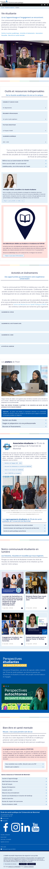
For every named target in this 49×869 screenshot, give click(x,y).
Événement (8, 834)
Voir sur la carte (5, 818)
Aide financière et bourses (10, 781)
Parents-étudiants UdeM (9, 804)
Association (39, 33)
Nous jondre (4, 820)
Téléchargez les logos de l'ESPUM (8, 849)
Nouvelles (4, 35)
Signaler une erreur (5, 841)
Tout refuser (23, 864)
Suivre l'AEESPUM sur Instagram (13, 473)
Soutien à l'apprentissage (10, 778)
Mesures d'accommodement (10, 793)
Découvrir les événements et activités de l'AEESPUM (18, 466)
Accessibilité (8, 839)
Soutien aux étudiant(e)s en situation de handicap (17, 796)
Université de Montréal (4, 1)
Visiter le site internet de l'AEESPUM (14, 469)
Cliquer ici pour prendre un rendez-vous (14, 200)
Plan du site (3, 839)
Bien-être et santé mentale (16, 35)
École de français (7, 784)
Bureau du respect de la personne (12, 801)
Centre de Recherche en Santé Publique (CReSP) (30, 304)
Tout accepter (31, 864)
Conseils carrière (7, 790)
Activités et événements (27, 33)
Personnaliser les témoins (11, 864)
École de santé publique (16, 2)
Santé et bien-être (7, 798)
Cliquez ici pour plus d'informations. (14, 255)
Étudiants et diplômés (9, 7)
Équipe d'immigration (8, 787)
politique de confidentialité (14, 866)
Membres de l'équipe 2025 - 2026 (13, 463)
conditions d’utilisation (29, 866)
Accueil (2, 7)
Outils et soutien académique (10, 33)
